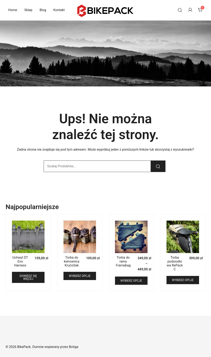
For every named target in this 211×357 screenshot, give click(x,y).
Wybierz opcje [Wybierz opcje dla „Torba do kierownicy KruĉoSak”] (79, 276)
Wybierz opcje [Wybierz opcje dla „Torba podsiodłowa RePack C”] (182, 280)
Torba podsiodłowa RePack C (175, 263)
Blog (43, 10)
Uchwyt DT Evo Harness (20, 261)
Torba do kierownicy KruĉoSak (72, 261)
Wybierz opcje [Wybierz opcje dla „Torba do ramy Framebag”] (131, 280)
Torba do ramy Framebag (123, 261)
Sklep (28, 10)
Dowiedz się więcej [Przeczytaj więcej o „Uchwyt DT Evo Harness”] (28, 277)
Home (12, 10)
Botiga (73, 347)
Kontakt (59, 10)
